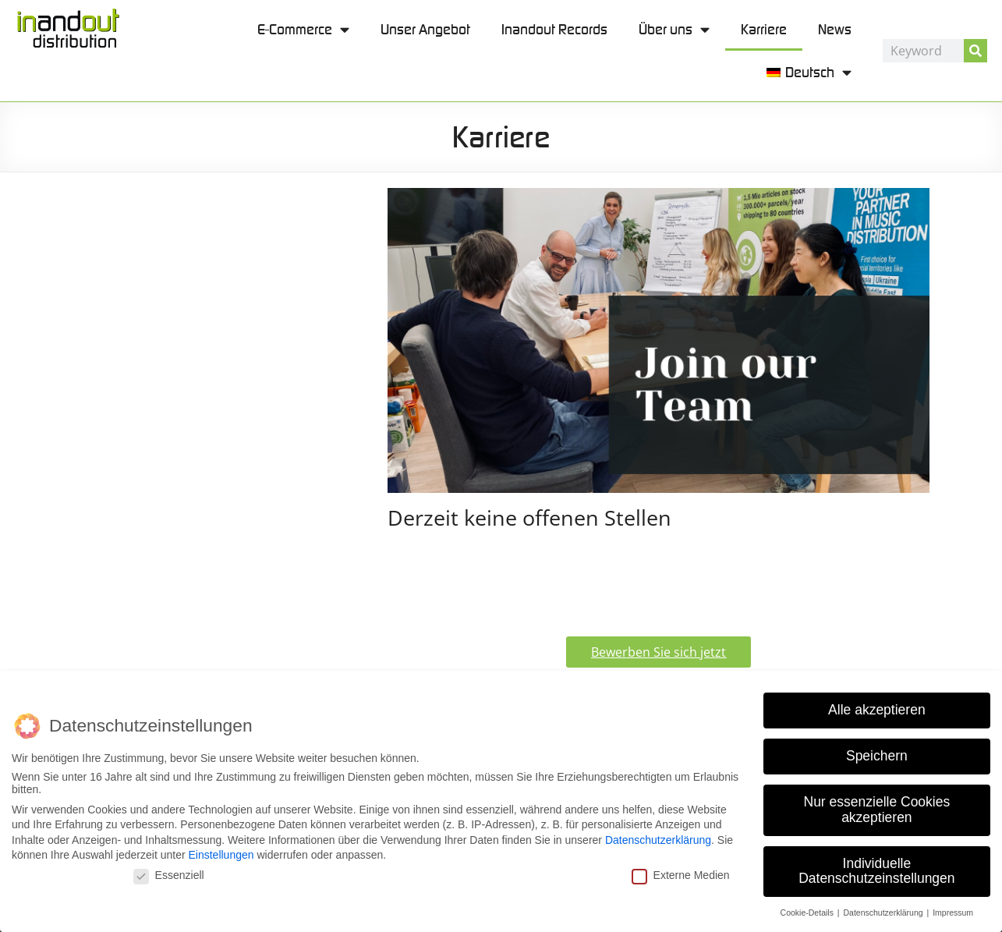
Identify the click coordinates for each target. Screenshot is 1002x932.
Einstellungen (220, 855)
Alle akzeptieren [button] (877, 710)
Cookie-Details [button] (808, 911)
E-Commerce (303, 29)
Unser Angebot (425, 29)
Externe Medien (681, 874)
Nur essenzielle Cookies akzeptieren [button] (877, 808)
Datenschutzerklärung (658, 839)
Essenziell (168, 874)
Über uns (674, 29)
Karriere (764, 29)
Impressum (953, 911)
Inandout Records (554, 29)
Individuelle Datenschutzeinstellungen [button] (876, 870)
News (835, 29)
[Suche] (975, 50)
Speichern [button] (877, 756)
